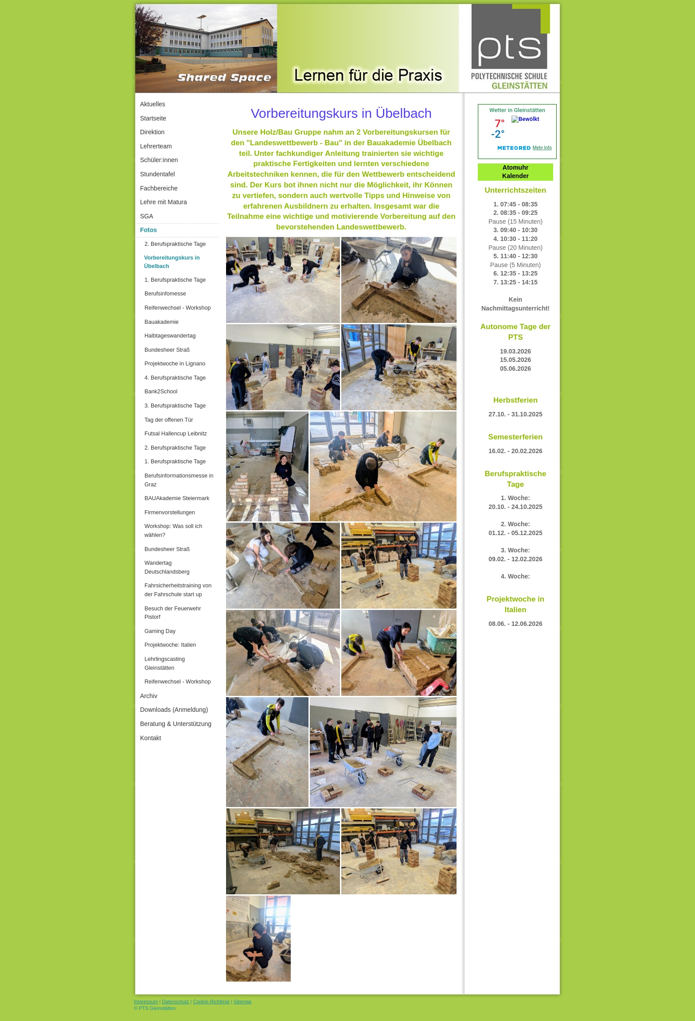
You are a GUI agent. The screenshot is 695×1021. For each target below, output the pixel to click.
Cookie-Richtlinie (211, 1001)
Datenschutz (175, 1001)
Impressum (146, 1001)
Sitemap (242, 1001)
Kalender (515, 175)
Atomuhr (515, 167)
